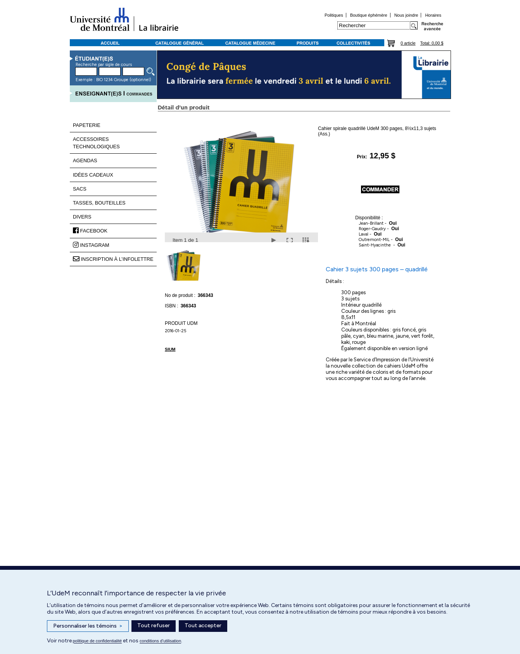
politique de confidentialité (97, 640)
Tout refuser (153, 625)
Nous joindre (406, 15)
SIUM (170, 349)
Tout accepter (203, 625)
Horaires (433, 15)
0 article (408, 43)
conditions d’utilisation (160, 640)
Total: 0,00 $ (432, 43)
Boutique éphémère (368, 15)
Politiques (334, 15)
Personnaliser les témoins (88, 626)
